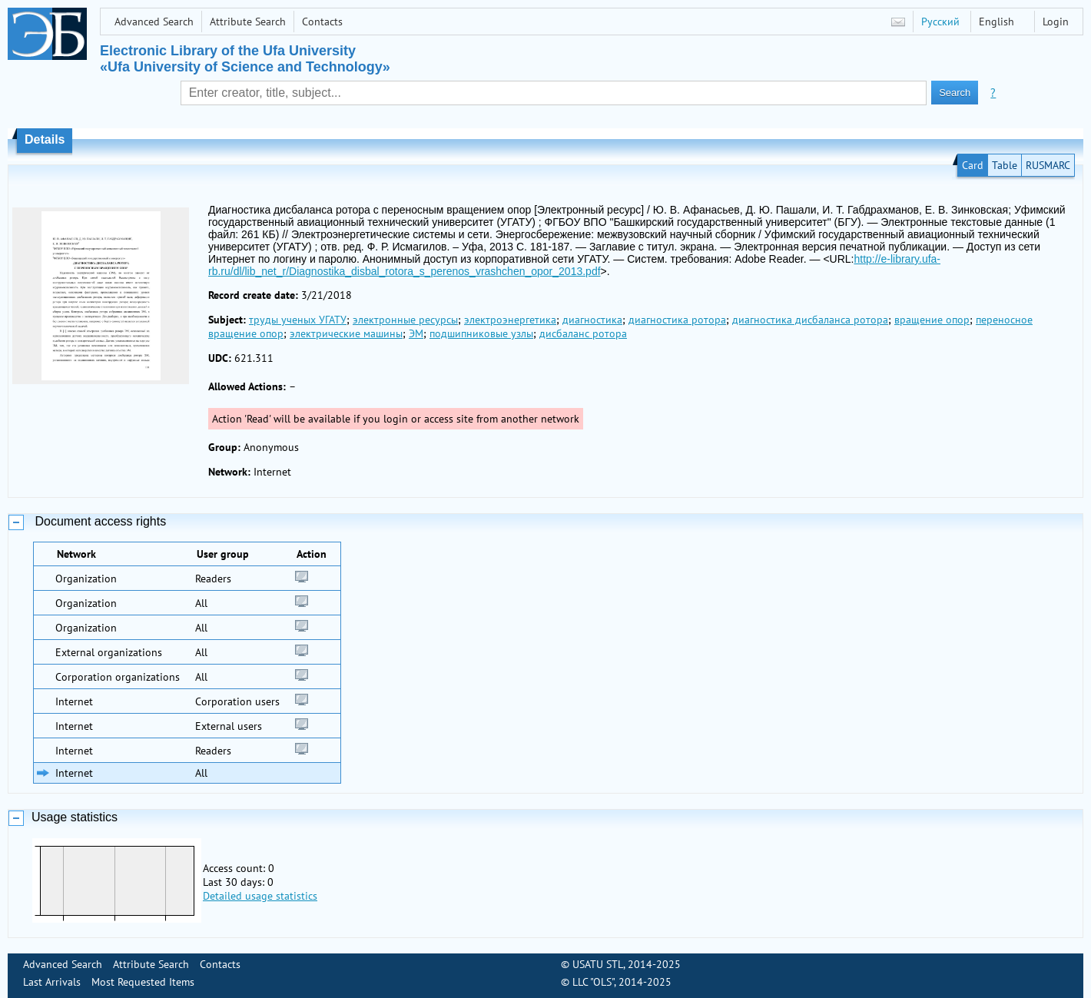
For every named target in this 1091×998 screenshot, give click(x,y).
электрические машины (346, 333)
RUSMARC (1048, 165)
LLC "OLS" (593, 982)
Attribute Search (248, 21)
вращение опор (932, 320)
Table (1004, 165)
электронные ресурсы (405, 320)
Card (972, 165)
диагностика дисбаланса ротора (810, 320)
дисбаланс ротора (583, 333)
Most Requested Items (142, 982)
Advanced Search (154, 21)
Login (1056, 21)
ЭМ (416, 333)
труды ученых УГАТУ (298, 320)
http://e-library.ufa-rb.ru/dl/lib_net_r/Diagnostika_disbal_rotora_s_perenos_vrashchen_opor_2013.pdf (574, 265)
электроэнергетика (510, 320)
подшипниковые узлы (481, 333)
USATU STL (597, 964)
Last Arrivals (52, 982)
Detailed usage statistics (260, 896)
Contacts (322, 21)
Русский (940, 21)
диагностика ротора (677, 320)
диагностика (592, 320)
